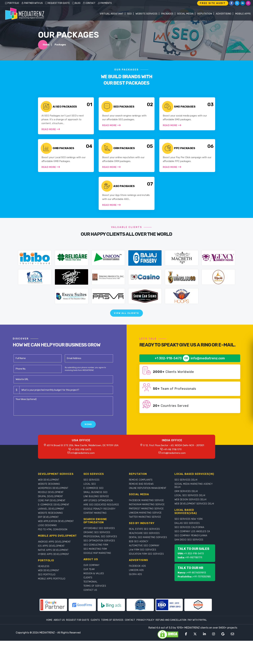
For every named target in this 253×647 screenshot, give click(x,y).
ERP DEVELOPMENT (48, 523)
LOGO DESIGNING (47, 531)
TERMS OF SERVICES (94, 592)
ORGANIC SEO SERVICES (96, 538)
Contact (130, 626)
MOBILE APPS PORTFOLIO (51, 585)
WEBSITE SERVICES (146, 13)
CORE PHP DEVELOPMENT (51, 506)
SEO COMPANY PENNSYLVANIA (190, 541)
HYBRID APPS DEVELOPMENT (53, 560)
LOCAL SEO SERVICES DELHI (189, 501)
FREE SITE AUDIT (213, 3)
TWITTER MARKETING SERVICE (145, 523)
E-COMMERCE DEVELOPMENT (53, 511)
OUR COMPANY (91, 571)
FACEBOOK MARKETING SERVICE (146, 506)
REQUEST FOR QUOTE (57, 3)
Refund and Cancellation (171, 626)
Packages (167, 13)
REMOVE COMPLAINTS (141, 486)
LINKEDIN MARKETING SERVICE (145, 519)
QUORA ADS (135, 580)
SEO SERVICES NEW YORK (188, 525)
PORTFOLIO (12, 3)
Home (46, 45)
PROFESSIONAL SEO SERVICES (100, 542)
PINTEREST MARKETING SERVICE (146, 514)
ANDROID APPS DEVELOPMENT (54, 547)
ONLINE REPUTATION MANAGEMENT (147, 494)
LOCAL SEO (89, 490)
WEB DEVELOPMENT (48, 486)
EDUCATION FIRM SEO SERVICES (146, 560)
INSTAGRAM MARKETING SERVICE (147, 510)
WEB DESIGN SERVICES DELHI (190, 505)
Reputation (204, 13)
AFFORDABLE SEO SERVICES (99, 534)
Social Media (185, 13)
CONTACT (89, 3)
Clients (95, 626)
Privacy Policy (145, 626)
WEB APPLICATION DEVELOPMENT (56, 527)
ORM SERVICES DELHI (186, 497)
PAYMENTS (105, 3)
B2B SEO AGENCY (138, 547)
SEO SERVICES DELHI (185, 486)
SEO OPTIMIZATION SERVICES (99, 547)
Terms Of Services (112, 626)
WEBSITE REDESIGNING (50, 519)
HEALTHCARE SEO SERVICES (144, 539)
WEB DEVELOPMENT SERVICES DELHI (194, 510)
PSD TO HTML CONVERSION (52, 535)
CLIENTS (87, 583)
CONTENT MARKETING (95, 519)
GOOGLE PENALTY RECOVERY (99, 515)
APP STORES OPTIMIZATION (98, 506)
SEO (129, 13)
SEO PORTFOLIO (47, 580)
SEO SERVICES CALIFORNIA (189, 533)
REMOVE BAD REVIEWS (141, 490)
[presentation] (38, 430)
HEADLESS (43, 572)
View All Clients (127, 318)
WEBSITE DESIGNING (49, 490)
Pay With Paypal (197, 626)
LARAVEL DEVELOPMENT (51, 515)
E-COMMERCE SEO (93, 494)
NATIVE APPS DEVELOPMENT (53, 556)
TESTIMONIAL (90, 588)
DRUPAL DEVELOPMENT (50, 502)
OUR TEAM (89, 575)
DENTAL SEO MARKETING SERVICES (148, 543)
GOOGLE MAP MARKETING (97, 559)
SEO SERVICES (91, 486)
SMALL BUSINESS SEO (95, 498)
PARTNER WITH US (32, 3)
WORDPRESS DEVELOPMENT (53, 494)
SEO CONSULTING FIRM (95, 551)
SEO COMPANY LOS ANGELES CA (192, 537)
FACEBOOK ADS (137, 572)
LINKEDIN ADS (136, 576)
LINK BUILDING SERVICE (96, 502)
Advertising (223, 13)
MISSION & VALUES (93, 579)
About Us (59, 626)
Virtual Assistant (111, 13)
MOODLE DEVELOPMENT (51, 498)
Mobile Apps (243, 13)
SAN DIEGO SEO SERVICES (188, 546)
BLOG (76, 3)
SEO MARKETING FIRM (95, 555)
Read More (51, 131)
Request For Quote (77, 626)
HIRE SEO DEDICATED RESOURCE (101, 511)
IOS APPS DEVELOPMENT (51, 552)
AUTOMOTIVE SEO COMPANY (144, 551)
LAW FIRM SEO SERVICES (142, 556)
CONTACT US (90, 596)
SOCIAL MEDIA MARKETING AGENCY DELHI (193, 492)
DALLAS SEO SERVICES (187, 529)
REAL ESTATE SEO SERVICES (144, 535)
